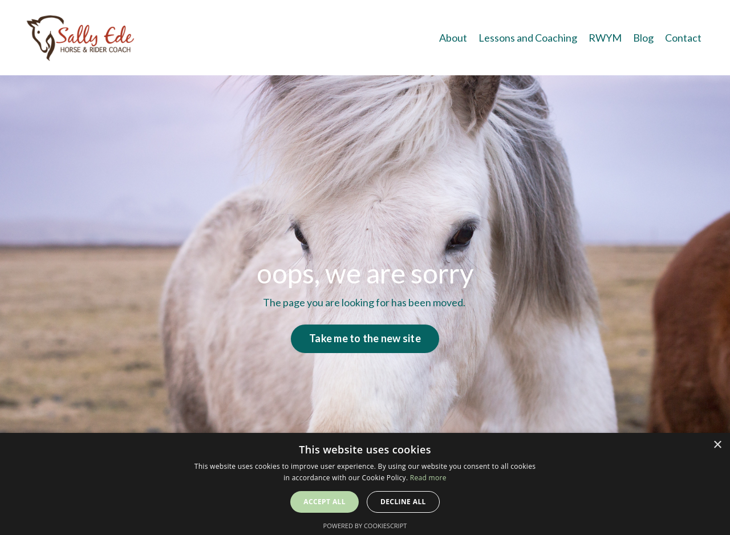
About (453, 37)
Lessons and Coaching (527, 37)
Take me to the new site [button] (365, 338)
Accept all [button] (324, 501)
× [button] (717, 445)
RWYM (605, 37)
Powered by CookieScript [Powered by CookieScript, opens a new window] (365, 525)
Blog (643, 37)
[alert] (365, 484)
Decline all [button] (403, 501)
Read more (428, 478)
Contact (683, 37)
